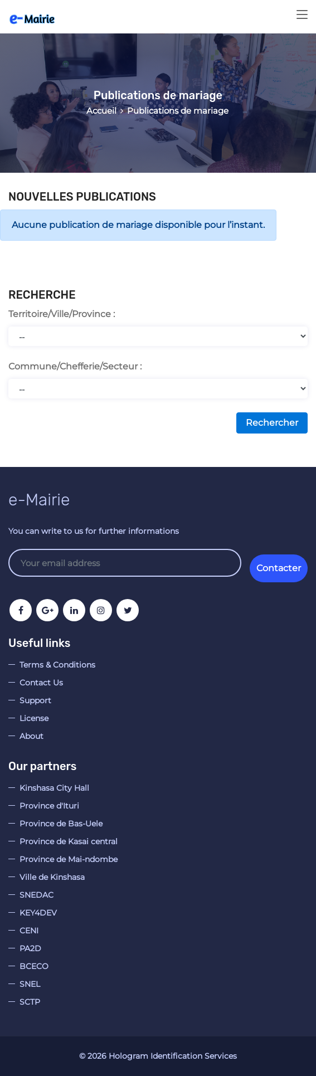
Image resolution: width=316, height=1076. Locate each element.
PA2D (30, 948)
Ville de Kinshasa (52, 877)
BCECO (34, 966)
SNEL (30, 984)
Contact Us (41, 683)
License (34, 718)
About (31, 736)
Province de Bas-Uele (61, 824)
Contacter (278, 568)
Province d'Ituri (49, 806)
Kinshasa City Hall (54, 788)
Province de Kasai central (69, 841)
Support (35, 700)
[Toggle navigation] (302, 15)
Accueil (101, 110)
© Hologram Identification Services (158, 1056)
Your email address (124, 563)
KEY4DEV (38, 913)
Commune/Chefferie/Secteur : (75, 366)
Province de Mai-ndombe (69, 859)
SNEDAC (37, 895)
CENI (29, 931)
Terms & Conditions (57, 665)
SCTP (30, 1002)
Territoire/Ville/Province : (61, 314)
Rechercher (272, 422)
